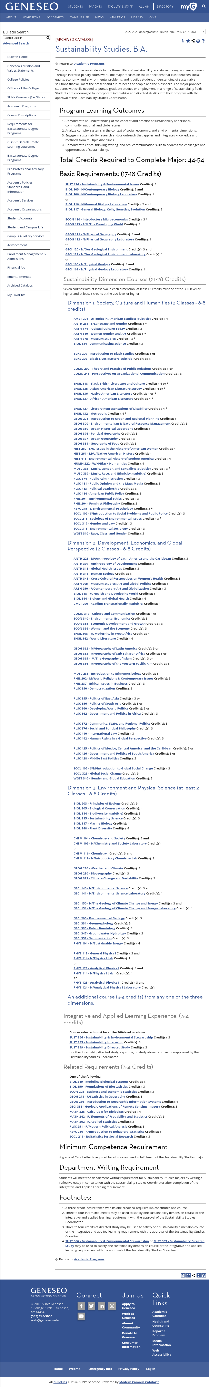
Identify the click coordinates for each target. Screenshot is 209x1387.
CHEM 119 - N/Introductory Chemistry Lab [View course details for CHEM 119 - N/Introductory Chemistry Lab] (105, 858)
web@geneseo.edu (45, 1320)
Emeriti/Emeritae (19, 277)
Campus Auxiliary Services (25, 236)
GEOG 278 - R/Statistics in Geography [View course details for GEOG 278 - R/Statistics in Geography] (97, 1096)
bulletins (60, 1382)
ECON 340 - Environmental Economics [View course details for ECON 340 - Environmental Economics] (102, 618)
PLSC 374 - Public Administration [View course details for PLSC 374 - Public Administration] (98, 478)
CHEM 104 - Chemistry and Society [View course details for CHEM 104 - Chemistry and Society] (99, 838)
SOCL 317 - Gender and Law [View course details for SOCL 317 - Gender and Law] (94, 523)
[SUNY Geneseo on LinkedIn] (101, 1306)
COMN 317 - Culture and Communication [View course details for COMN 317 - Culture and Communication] (104, 613)
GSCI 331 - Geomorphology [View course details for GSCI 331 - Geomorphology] (93, 923)
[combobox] (165, 31)
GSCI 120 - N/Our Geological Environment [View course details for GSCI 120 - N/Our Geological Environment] (97, 249)
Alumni (144, 6)
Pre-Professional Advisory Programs (25, 171)
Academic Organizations (24, 209)
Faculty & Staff (120, 6)
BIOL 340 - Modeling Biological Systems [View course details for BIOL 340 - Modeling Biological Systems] (99, 1081)
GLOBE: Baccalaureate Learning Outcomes (23, 144)
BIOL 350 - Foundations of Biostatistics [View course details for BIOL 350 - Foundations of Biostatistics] (99, 1086)
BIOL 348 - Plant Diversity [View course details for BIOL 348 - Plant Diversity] (93, 828)
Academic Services (20, 200)
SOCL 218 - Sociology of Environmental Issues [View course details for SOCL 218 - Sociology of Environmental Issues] (108, 518)
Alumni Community (131, 1325)
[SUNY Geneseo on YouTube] (81, 1316)
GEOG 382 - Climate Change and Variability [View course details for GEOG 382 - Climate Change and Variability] (106, 878)
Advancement (17, 245)
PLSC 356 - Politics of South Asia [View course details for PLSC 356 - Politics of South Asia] (97, 703)
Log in (150, 1369)
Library (137, 17)
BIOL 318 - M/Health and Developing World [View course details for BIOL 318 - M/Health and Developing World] (106, 593)
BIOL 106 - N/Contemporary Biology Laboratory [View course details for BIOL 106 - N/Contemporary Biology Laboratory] (101, 194)
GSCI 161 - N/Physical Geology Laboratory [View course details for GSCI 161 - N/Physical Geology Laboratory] (97, 269)
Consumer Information (131, 1345)
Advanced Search (16, 43)
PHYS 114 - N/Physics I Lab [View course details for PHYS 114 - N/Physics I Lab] (93, 958)
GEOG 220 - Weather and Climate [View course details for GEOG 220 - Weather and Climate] (98, 868)
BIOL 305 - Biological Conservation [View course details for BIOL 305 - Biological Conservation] (99, 808)
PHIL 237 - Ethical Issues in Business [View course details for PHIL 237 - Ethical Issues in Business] (101, 683)
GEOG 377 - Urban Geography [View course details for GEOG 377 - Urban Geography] (96, 438)
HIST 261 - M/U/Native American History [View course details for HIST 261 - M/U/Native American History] (104, 453)
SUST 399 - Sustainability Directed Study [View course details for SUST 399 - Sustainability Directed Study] (100, 1047)
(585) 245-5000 (41, 1316)
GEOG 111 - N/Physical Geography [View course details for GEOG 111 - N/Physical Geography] (91, 234)
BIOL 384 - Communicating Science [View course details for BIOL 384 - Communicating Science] (100, 343)
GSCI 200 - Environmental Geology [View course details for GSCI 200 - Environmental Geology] (99, 918)
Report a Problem (158, 1333)
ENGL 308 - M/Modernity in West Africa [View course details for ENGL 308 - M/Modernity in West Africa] (103, 633)
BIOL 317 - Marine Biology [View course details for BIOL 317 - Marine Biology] (93, 823)
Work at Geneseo (128, 1316)
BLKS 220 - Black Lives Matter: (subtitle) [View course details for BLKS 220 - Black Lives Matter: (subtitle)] (104, 358)
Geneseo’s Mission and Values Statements (23, 68)
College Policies (18, 79)
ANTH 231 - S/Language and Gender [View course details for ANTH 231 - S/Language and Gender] (100, 323)
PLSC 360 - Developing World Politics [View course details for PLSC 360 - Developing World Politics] (101, 708)
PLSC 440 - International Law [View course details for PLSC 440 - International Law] (95, 733)
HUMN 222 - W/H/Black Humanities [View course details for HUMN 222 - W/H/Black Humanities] (100, 463)
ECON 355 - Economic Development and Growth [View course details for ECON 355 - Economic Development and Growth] (110, 623)
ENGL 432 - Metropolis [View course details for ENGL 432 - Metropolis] (90, 413)
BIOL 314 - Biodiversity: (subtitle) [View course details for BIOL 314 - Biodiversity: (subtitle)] (98, 813)
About (11, 17)
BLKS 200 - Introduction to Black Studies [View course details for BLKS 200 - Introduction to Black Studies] (104, 353)
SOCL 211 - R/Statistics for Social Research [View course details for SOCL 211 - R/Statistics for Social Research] (101, 1136)
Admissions (31, 17)
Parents (95, 6)
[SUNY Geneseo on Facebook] (81, 1306)
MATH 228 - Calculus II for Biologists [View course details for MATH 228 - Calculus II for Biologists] (97, 1111)
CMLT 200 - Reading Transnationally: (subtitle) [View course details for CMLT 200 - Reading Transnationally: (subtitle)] (108, 603)
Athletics (117, 17)
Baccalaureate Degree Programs (23, 157)
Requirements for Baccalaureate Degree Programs (23, 128)
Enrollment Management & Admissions (26, 256)
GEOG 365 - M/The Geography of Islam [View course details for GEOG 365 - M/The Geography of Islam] (103, 658)
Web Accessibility (161, 1352)
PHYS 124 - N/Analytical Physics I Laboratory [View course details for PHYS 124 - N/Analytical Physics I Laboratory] (107, 987)
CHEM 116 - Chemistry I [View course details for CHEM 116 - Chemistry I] (91, 853)
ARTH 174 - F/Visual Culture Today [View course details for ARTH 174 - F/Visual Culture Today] (99, 329)
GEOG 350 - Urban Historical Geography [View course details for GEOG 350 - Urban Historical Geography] (103, 428)
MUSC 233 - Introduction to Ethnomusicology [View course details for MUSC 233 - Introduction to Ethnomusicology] (107, 673)
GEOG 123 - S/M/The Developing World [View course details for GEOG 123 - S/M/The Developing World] (94, 224)
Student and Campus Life (25, 227)
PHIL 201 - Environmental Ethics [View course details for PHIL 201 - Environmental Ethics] (98, 498)
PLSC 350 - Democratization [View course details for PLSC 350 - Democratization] (94, 688)
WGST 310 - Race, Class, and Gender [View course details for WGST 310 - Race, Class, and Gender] (100, 533)
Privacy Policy (128, 1369)
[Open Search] (204, 6)
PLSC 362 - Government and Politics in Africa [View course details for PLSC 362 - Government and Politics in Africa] (107, 713)
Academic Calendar (159, 1314)
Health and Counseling (160, 1323)
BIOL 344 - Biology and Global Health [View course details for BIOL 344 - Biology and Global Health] (101, 598)
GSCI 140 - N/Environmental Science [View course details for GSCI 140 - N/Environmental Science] (101, 888)
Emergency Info (100, 1369)
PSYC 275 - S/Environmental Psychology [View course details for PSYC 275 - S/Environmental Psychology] (103, 508)
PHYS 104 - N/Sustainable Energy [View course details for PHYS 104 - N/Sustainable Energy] (98, 943)
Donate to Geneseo (129, 1335)
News (99, 17)
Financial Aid (16, 267)
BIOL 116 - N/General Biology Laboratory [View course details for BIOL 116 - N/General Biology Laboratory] (96, 204)
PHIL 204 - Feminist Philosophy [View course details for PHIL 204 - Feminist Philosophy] (97, 503)
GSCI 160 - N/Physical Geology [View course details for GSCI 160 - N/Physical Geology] (88, 264)
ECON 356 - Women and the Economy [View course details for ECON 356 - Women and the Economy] (102, 628)
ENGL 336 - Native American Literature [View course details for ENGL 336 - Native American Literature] (103, 393)
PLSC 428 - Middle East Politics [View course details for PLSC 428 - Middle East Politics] (96, 758)
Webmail (75, 1369)
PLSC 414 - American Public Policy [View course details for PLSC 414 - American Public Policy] (99, 493)
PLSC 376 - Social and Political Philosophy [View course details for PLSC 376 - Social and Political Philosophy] (105, 728)
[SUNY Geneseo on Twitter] (91, 1306)
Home (58, 1369)
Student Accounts (19, 218)
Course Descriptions (21, 115)
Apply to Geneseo (128, 1306)
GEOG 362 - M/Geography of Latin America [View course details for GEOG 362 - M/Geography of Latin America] (106, 648)
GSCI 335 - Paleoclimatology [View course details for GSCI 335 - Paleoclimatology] (94, 928)
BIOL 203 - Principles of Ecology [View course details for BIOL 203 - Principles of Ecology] (97, 803)
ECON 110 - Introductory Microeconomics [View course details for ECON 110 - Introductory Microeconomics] (97, 219)
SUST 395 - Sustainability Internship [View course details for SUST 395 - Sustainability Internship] (96, 1042)
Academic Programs (21, 106)
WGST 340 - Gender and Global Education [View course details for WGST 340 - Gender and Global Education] (104, 778)
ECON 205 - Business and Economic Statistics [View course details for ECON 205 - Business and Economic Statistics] (103, 1091)
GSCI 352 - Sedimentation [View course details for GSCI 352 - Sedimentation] (93, 938)
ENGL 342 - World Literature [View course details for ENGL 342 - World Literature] (95, 638)
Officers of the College (23, 88)
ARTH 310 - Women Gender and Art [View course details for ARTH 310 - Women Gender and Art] (100, 333)
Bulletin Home (17, 57)
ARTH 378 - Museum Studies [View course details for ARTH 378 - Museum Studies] (95, 339)
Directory (165, 6)
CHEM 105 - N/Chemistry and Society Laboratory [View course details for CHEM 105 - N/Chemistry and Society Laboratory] (110, 843)
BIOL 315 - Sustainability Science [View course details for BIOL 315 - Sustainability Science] (98, 818)
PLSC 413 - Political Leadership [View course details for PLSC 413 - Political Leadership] (97, 488)
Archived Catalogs (20, 285)
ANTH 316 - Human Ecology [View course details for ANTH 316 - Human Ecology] (94, 573)
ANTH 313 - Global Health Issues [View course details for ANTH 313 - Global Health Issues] (98, 568)
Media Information (161, 1343)
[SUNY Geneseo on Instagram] (112, 1306)
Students (75, 6)
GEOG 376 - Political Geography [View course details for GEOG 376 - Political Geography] (97, 433)
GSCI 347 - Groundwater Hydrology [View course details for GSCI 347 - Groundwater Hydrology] (100, 933)
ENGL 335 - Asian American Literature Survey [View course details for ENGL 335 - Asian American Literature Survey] (108, 388)
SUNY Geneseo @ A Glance (26, 97)
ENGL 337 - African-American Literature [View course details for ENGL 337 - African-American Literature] (103, 398)
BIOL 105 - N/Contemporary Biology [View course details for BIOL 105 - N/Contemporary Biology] (92, 189)
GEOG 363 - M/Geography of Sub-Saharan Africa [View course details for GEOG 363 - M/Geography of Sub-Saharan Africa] (109, 653)
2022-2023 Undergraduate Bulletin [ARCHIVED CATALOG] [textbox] (160, 32)
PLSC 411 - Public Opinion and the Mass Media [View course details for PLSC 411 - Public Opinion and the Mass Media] (108, 483)
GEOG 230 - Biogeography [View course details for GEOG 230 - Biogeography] (93, 873)
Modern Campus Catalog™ (139, 1382)
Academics (55, 17)
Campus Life (79, 17)
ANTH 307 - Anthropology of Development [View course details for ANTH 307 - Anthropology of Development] (105, 563)
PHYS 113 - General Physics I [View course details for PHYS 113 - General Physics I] (95, 953)
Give (152, 17)
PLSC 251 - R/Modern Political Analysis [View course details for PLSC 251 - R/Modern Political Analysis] (98, 1126)
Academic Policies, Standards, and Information (20, 187)
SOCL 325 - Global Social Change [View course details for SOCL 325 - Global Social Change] (98, 773)
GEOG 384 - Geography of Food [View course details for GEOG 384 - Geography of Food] (97, 443)
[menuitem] (75, 6)
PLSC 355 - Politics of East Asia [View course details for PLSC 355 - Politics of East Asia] (96, 698)
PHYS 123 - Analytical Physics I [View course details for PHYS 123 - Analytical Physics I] (96, 968)
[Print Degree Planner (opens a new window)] (183, 41)
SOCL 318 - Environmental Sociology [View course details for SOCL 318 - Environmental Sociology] (101, 528)
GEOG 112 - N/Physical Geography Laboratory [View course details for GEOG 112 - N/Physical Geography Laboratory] (100, 239)
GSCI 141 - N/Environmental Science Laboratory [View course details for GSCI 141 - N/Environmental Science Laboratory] (110, 893)
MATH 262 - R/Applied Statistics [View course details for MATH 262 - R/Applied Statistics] (93, 1121)
